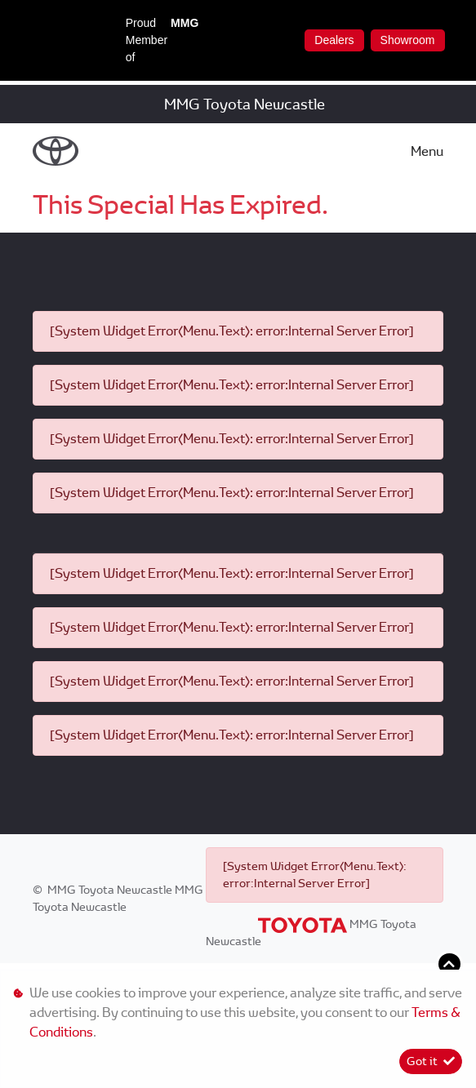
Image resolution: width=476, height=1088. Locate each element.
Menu (427, 151)
